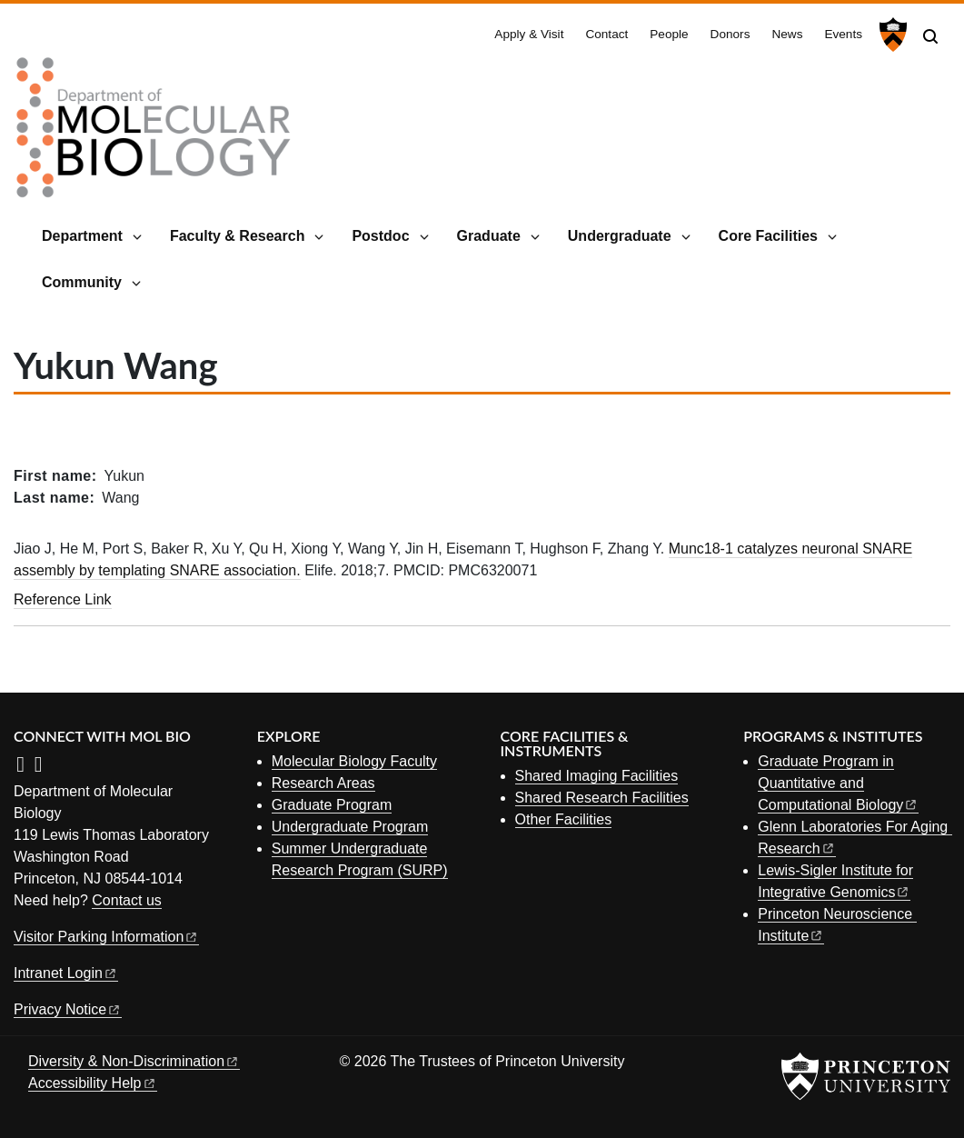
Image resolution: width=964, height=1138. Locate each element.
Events (843, 34)
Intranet (66, 973)
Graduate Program (332, 805)
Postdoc (380, 236)
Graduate (489, 236)
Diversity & (134, 1061)
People (669, 34)
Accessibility (92, 1083)
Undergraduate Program (350, 826)
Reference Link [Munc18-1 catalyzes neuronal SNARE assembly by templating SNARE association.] (63, 599)
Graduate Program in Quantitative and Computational (838, 783)
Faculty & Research (237, 236)
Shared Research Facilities (602, 797)
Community (82, 282)
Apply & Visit (528, 34)
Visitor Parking (106, 936)
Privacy (68, 1009)
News (786, 34)
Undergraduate (619, 236)
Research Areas (323, 783)
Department (82, 236)
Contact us (126, 900)
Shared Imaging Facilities (597, 776)
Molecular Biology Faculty (354, 761)
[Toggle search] (930, 36)
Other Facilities (563, 819)
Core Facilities (768, 236)
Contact (606, 34)
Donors (730, 34)
